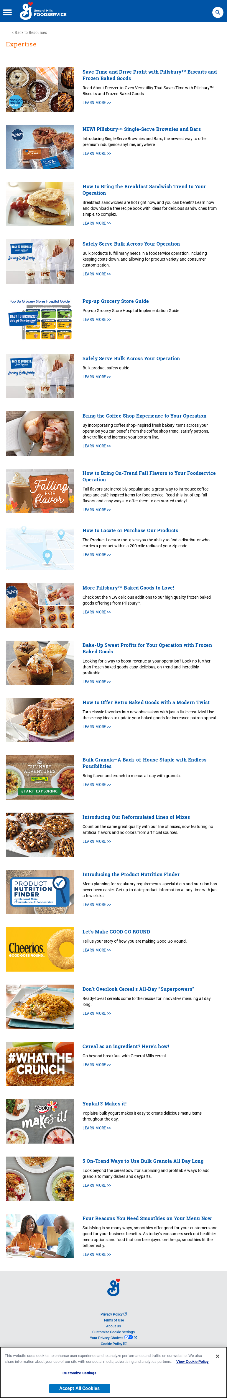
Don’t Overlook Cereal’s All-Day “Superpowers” (139, 989)
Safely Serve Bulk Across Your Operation (131, 244)
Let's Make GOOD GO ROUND (116, 931)
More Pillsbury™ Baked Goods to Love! (128, 587)
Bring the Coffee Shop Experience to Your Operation (144, 416)
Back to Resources (31, 32)
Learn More (94, 102)
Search (217, 9)
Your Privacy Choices (113, 1338)
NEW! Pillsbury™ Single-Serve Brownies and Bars (142, 129)
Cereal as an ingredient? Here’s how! (126, 1046)
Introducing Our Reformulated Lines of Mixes (136, 817)
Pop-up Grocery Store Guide (116, 301)
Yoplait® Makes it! (104, 1103)
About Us (113, 1326)
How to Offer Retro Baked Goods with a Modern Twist (146, 702)
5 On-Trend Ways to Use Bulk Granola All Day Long (143, 1161)
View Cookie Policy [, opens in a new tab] (192, 1369)
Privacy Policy (114, 1314)
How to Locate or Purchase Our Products (130, 530)
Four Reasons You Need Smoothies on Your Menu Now (147, 1218)
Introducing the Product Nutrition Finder (131, 874)
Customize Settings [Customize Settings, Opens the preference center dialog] (79, 1380)
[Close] (217, 1364)
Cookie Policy (113, 1344)
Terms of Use (113, 1320)
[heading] (113, 47)
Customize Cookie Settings (113, 1332)
